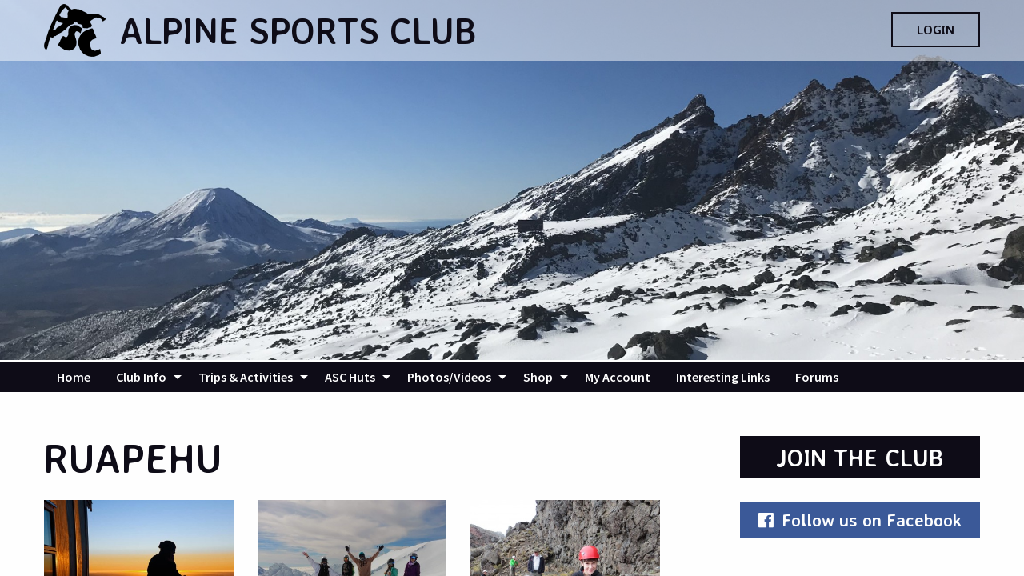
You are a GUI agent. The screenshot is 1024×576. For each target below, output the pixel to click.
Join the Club (860, 457)
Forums (816, 377)
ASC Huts (350, 377)
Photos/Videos (449, 377)
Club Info (141, 377)
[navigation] (512, 377)
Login (935, 30)
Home (73, 377)
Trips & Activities (245, 377)
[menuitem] (73, 377)
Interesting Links (723, 377)
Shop (538, 377)
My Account (617, 377)
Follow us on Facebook (860, 519)
